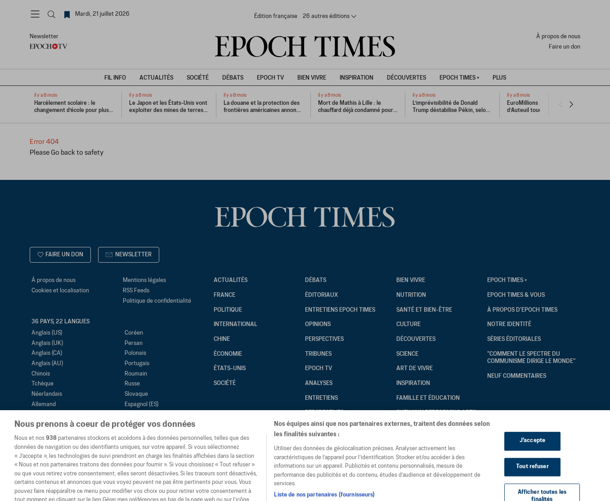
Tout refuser (532, 479)
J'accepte (532, 453)
